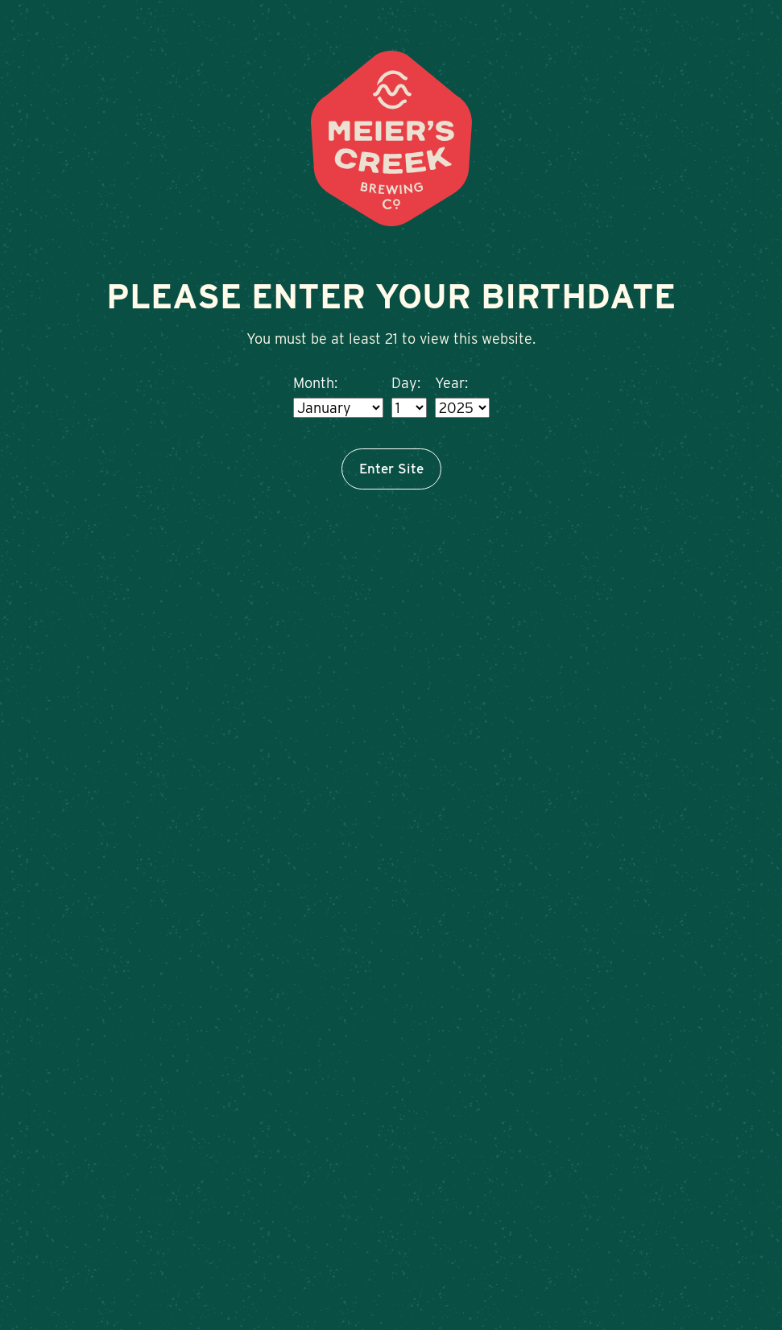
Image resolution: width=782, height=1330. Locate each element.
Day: (405, 382)
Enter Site (391, 469)
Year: (451, 382)
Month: (315, 382)
